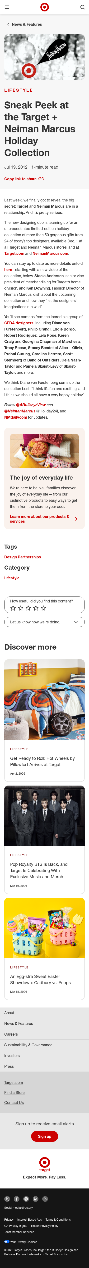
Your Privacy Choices (20, 1242)
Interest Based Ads (29, 1219)
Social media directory (18, 1207)
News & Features (27, 24)
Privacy (9, 1219)
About (9, 1012)
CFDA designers (18, 323)
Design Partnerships (22, 557)
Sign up (44, 1136)
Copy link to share (24, 179)
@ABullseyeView (31, 404)
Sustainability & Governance (28, 1044)
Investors (12, 1055)
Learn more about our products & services (44, 519)
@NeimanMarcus (19, 411)
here (8, 269)
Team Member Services (19, 1232)
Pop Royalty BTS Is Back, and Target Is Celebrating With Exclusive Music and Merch (39, 870)
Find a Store (14, 1092)
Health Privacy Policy (44, 1226)
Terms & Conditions (58, 1219)
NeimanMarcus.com (50, 253)
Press (9, 1066)
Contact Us (14, 1102)
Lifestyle (18, 90)
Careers (11, 1034)
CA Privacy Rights (15, 1226)
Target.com (14, 253)
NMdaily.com (15, 417)
